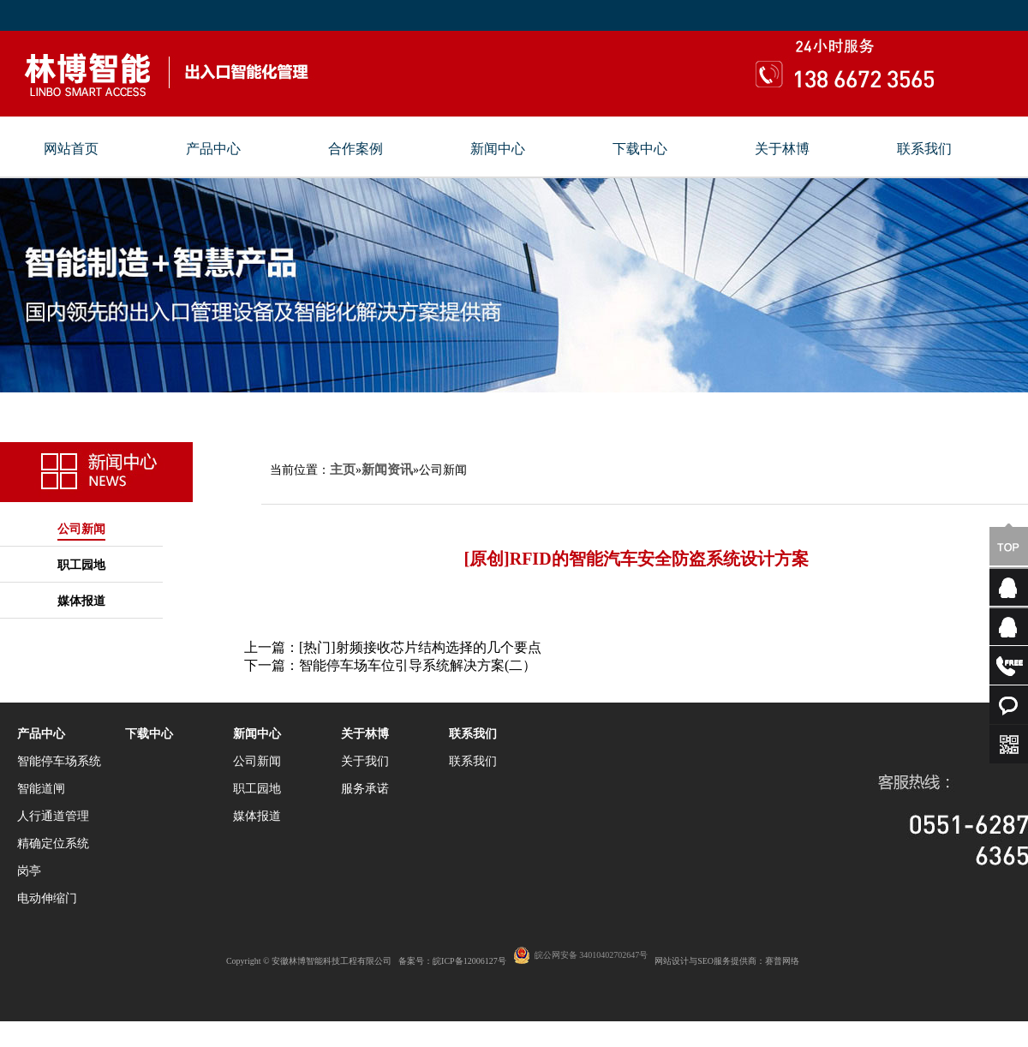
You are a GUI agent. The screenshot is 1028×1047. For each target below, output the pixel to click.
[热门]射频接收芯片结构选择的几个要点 (420, 647)
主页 (343, 469)
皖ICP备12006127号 (469, 961)
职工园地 (81, 565)
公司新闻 (81, 529)
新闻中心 (497, 149)
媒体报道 (81, 601)
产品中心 (213, 149)
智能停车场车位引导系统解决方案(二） (417, 665)
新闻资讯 (387, 469)
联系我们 (924, 149)
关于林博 (782, 149)
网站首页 (71, 149)
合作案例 (355, 149)
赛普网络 (782, 961)
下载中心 (640, 149)
